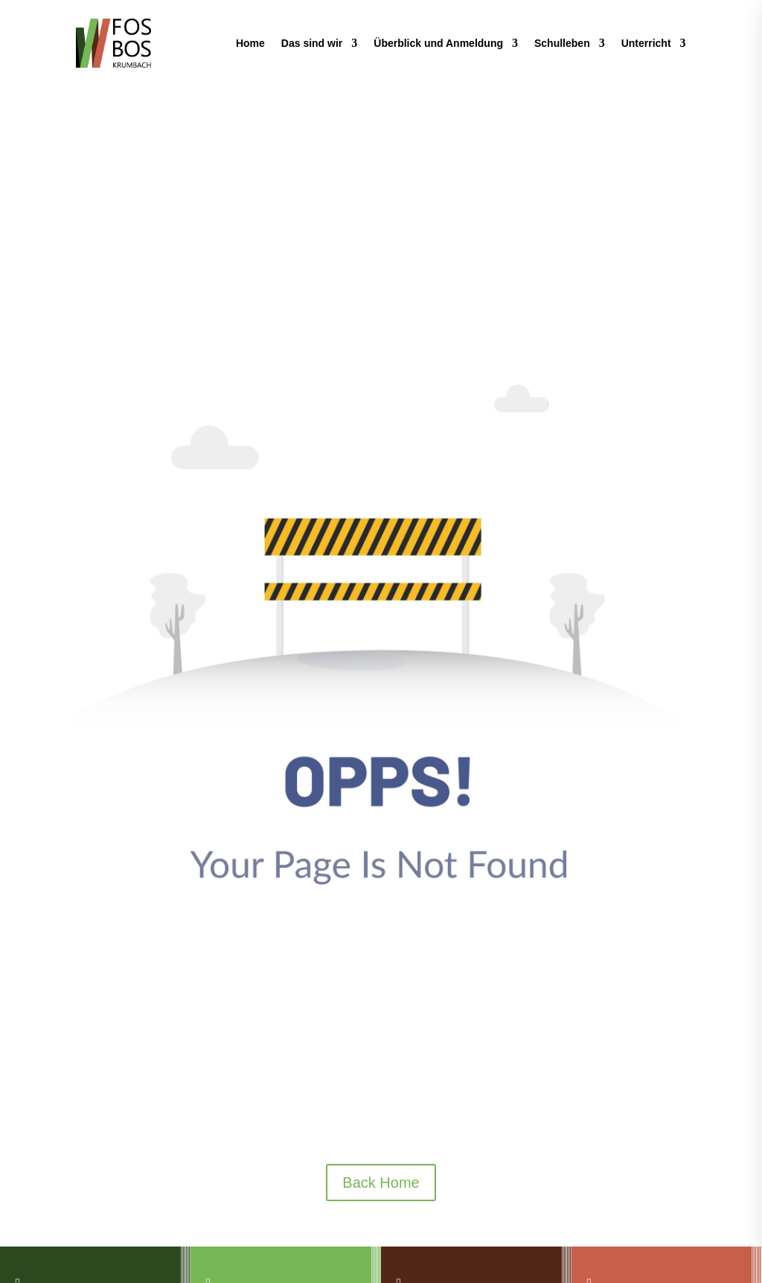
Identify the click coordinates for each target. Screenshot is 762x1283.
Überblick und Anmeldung (438, 43)
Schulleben (562, 43)
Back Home (380, 1182)
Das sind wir (311, 43)
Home (250, 43)
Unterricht (646, 43)
